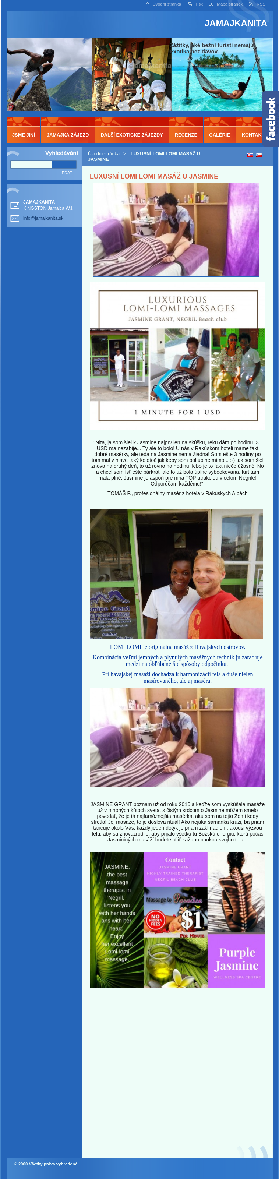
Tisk (199, 4)
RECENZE (186, 135)
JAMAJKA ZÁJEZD (68, 135)
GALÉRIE (219, 135)
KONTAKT (253, 135)
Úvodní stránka (167, 4)
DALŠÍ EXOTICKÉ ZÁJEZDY (132, 135)
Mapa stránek (230, 4)
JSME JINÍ (23, 135)
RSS (261, 4)
